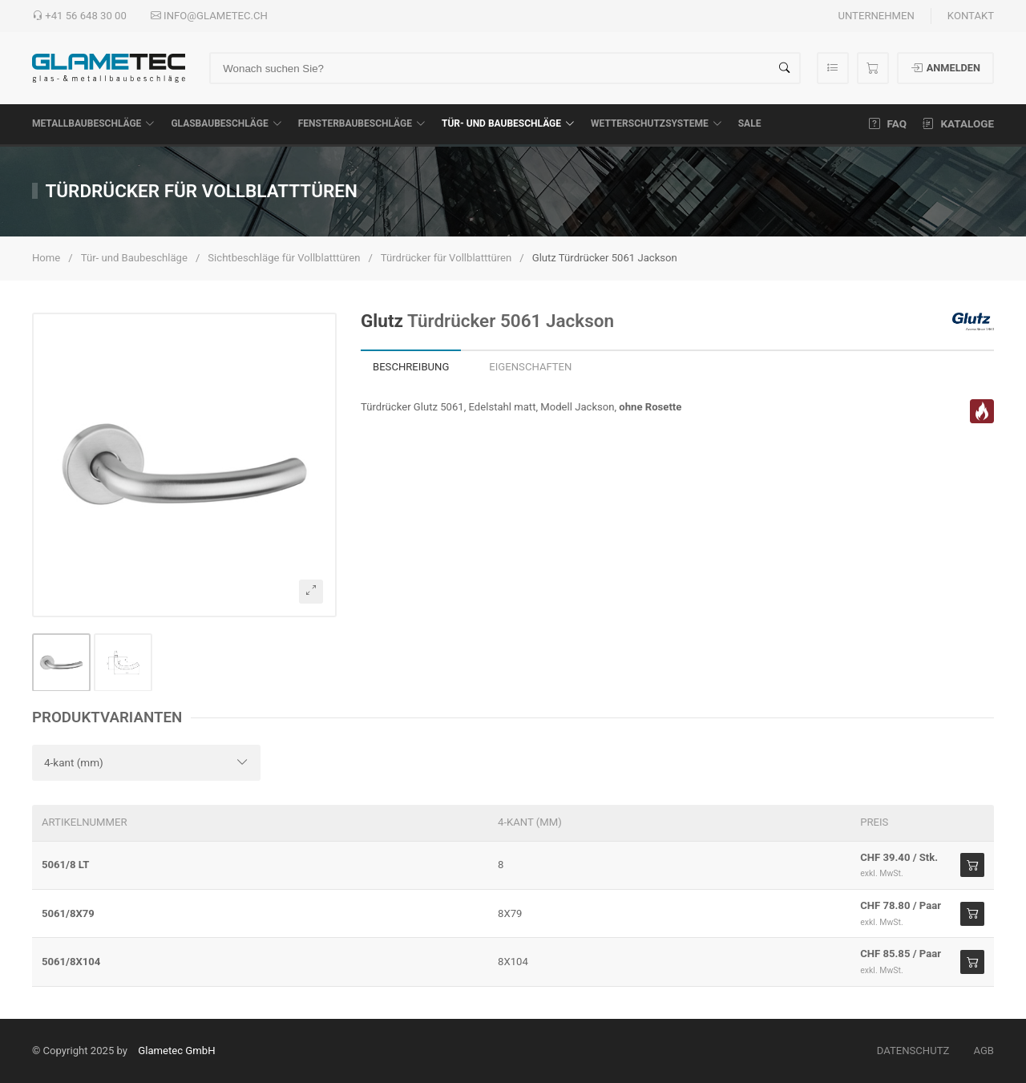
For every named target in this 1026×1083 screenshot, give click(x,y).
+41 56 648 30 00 (79, 16)
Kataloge (958, 123)
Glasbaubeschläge (226, 123)
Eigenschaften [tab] (530, 367)
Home (46, 258)
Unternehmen (876, 16)
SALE (749, 123)
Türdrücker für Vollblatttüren (446, 258)
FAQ (888, 123)
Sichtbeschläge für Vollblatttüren (284, 258)
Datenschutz (913, 1051)
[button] (184, 465)
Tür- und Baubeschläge (508, 123)
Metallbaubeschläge (93, 123)
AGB (983, 1051)
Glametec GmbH (176, 1051)
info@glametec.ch (209, 16)
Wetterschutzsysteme (656, 123)
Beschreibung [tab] (411, 367)
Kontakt (970, 16)
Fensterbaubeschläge (362, 123)
